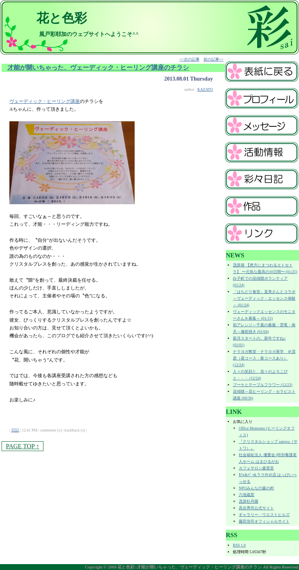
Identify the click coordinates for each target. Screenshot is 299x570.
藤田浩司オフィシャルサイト (264, 521)
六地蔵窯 (246, 495)
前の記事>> (213, 59)
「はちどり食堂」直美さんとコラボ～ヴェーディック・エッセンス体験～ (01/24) (264, 298)
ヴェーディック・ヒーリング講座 (44, 101)
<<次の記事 (189, 59)
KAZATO (205, 89)
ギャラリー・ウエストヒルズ (264, 514)
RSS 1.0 (239, 545)
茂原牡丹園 (248, 501)
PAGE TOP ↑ (22, 446)
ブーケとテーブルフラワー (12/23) (262, 385)
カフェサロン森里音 (256, 468)
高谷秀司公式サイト (256, 508)
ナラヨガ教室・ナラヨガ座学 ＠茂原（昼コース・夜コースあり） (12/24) (264, 358)
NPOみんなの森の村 (256, 488)
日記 (15, 430)
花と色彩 (61, 18)
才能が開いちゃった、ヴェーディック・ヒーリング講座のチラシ (98, 67)
